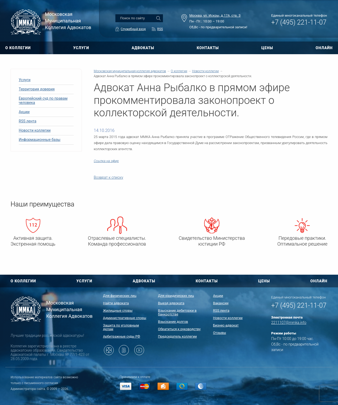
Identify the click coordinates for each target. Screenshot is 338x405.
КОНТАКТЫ (208, 48)
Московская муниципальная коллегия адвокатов (130, 71)
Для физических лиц (120, 296)
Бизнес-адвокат (226, 325)
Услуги (24, 80)
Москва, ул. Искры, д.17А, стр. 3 (215, 15)
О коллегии (179, 71)
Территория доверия (37, 89)
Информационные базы (39, 139)
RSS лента (27, 121)
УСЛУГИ (81, 48)
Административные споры (124, 318)
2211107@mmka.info (288, 322)
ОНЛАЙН (324, 48)
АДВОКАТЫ (143, 48)
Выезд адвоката (171, 303)
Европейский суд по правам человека (43, 100)
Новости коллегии (35, 130)
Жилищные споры (118, 310)
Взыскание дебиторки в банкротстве (177, 312)
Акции (24, 112)
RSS (160, 29)
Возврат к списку (108, 177)
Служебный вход (133, 29)
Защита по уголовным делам (121, 327)
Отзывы (219, 333)
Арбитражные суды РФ (121, 336)
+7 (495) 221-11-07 (298, 22)
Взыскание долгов (173, 322)
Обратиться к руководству (179, 329)
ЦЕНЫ (267, 48)
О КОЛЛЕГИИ (18, 48)
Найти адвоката (116, 303)
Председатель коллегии (177, 336)
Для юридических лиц (176, 296)
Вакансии (221, 303)
